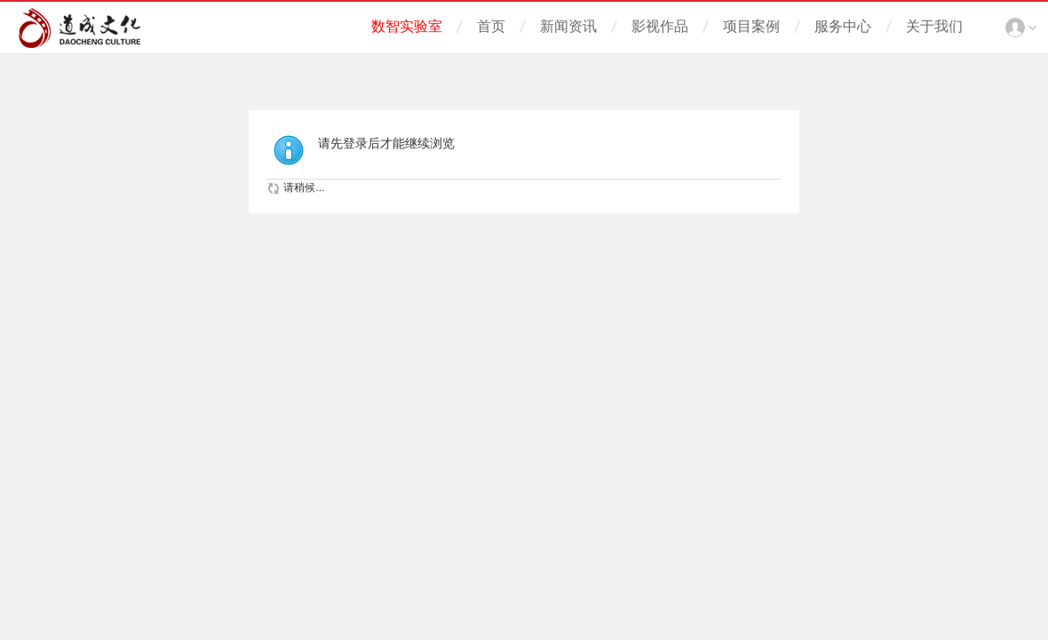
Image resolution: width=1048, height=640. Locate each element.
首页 (491, 26)
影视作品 (659, 26)
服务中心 (842, 26)
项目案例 (751, 26)
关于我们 (934, 26)
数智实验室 (406, 26)
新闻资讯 (568, 26)
